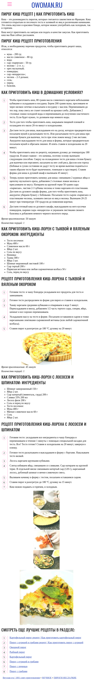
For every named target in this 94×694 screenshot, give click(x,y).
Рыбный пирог (17, 652)
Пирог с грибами (18, 671)
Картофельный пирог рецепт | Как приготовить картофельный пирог (45, 637)
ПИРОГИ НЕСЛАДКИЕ (65, 678)
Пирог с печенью (19, 666)
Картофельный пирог (21, 656)
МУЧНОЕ (47, 678)
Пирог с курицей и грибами (24, 661)
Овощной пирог (18, 647)
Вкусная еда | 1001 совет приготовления (21, 678)
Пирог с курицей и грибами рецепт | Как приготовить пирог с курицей (46, 642)
